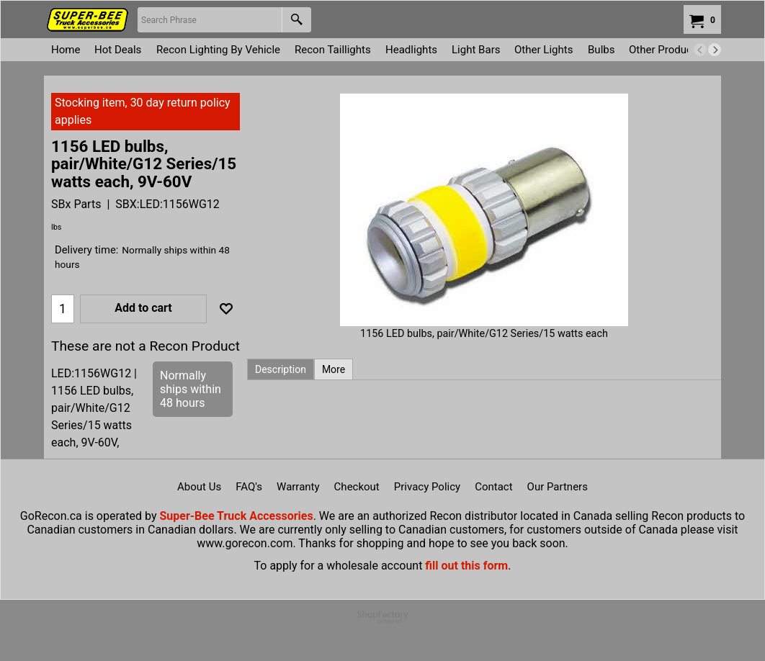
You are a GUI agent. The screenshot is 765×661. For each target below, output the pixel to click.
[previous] (700, 49)
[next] (714, 49)
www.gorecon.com (244, 543)
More (333, 369)
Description (280, 369)
